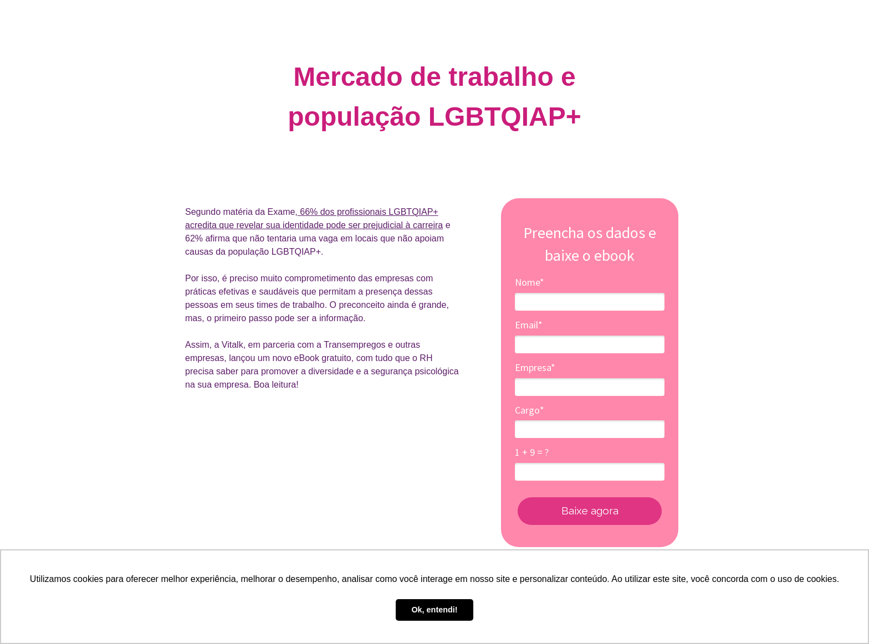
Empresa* (535, 368)
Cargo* (529, 410)
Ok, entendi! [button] (434, 609)
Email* (529, 325)
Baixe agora (589, 510)
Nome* (529, 282)
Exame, (281, 212)
